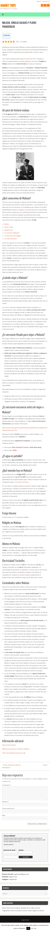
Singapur (21, 210)
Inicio (39, 1)
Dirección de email (10, 850)
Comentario (6, 785)
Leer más (33, 928)
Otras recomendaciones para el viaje (13, 753)
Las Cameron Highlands (11, 233)
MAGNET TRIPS (8, 5)
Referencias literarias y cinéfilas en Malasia (15, 749)
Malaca (6, 224)
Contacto (45, 1)
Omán (45, 765)
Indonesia (28, 59)
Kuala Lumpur (8, 227)
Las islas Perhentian (10, 239)
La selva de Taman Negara (12, 236)
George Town (8, 230)
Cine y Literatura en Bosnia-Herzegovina (11, 766)
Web (3, 815)
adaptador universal (28, 570)
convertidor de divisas (22, 482)
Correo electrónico (8, 808)
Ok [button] (28, 928)
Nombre (5, 802)
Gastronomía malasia (9, 745)
